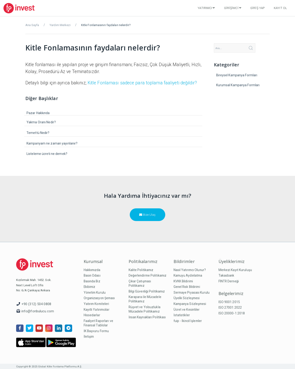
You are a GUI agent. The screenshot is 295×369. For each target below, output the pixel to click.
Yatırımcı (206, 8)
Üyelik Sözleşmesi (187, 298)
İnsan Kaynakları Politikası (147, 317)
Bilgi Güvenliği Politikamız (147, 291)
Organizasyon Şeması (99, 298)
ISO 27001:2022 (230, 307)
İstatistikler (182, 315)
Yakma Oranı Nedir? (41, 122)
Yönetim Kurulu (95, 292)
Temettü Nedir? (38, 133)
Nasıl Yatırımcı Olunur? (190, 270)
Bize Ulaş (147, 214)
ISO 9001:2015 (229, 302)
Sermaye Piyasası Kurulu (192, 292)
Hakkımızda (92, 270)
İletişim (89, 336)
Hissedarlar (92, 315)
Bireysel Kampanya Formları (236, 75)
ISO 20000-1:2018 (231, 313)
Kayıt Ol (280, 8)
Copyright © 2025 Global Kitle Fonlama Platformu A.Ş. (49, 366)
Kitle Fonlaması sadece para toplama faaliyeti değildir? (142, 83)
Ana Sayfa (32, 25)
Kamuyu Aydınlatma (188, 275)
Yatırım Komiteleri (96, 304)
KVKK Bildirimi (183, 281)
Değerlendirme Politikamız (148, 275)
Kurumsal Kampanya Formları (238, 85)
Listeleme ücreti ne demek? (47, 154)
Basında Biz (92, 281)
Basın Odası (92, 275)
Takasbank (226, 275)
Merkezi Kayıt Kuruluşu (235, 270)
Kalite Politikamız (141, 270)
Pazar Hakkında (38, 113)
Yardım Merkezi (60, 25)
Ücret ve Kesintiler (187, 309)
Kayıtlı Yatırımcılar (96, 309)
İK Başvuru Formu (96, 331)
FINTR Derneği (228, 281)
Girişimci (232, 8)
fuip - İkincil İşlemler (188, 321)
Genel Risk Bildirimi (187, 287)
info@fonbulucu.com (37, 311)
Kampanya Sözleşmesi (190, 304)
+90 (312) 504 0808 (36, 304)
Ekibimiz (89, 287)
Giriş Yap (257, 8)
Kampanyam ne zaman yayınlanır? (52, 143)
